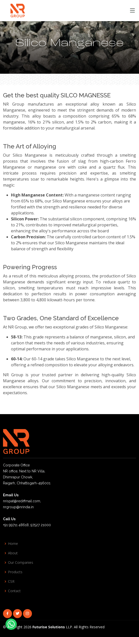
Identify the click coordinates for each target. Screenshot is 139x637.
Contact (14, 591)
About (13, 553)
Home (13, 543)
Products (15, 572)
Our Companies (20, 562)
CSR (11, 581)
